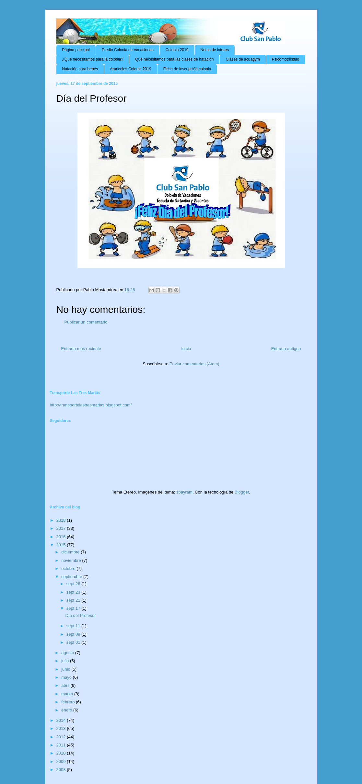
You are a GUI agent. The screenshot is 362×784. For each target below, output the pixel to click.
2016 (61, 536)
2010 (61, 753)
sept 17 (73, 608)
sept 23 (73, 592)
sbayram (184, 492)
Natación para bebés (80, 69)
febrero (68, 701)
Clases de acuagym (243, 59)
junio (66, 669)
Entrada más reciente (81, 348)
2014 (61, 720)
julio (65, 660)
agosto (68, 652)
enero (67, 710)
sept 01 (73, 642)
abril (65, 685)
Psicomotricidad (285, 59)
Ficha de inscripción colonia (187, 69)
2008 (61, 769)
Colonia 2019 (177, 50)
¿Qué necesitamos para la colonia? (92, 59)
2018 (61, 520)
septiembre (72, 576)
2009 (61, 761)
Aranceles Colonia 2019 (130, 69)
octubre (68, 568)
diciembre (71, 552)
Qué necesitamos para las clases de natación (174, 59)
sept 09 (73, 634)
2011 (61, 745)
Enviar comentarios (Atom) (194, 363)
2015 (61, 544)
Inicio (186, 348)
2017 (61, 528)
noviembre (71, 560)
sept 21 (73, 600)
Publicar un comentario (86, 322)
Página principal (76, 50)
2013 (61, 728)
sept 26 (73, 583)
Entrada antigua (286, 348)
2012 (61, 736)
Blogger (242, 492)
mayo (67, 677)
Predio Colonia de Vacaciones (128, 50)
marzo (67, 693)
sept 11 (73, 625)
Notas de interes (215, 50)
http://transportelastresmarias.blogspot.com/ (91, 405)
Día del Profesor (80, 615)
